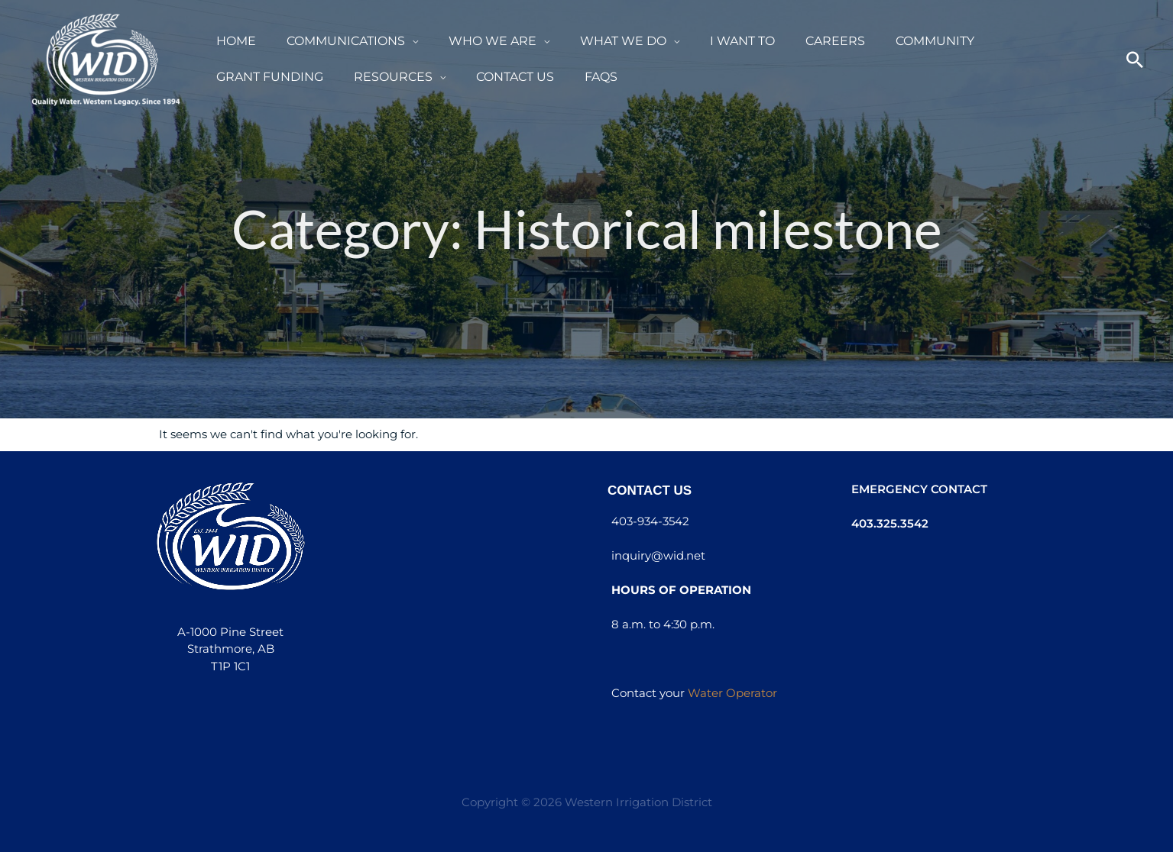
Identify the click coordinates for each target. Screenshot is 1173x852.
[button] (411, 41)
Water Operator (732, 693)
